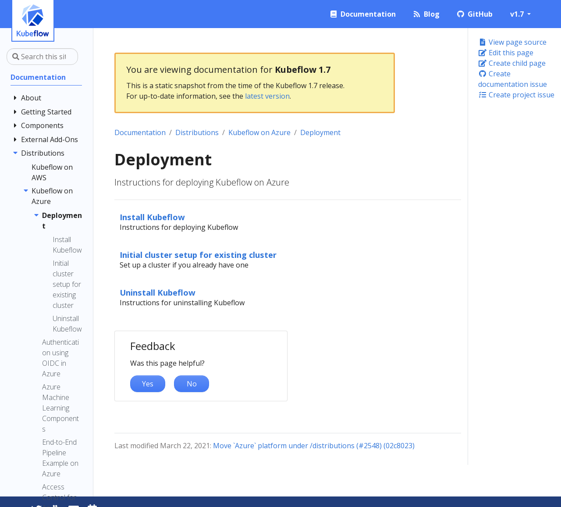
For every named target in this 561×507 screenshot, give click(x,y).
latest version (267, 96)
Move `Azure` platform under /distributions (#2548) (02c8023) (314, 445)
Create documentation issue (512, 79)
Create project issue (516, 95)
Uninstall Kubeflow (157, 292)
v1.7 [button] (517, 14)
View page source (512, 42)
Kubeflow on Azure (259, 132)
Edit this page (505, 52)
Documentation (140, 132)
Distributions (197, 132)
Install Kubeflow (152, 216)
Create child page (512, 63)
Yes (147, 384)
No (192, 384)
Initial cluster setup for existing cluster (198, 254)
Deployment (320, 132)
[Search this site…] (42, 56)
